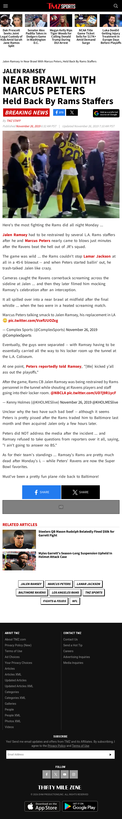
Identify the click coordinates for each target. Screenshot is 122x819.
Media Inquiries (73, 662)
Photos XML (13, 721)
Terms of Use (13, 651)
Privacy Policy (57, 745)
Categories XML (15, 697)
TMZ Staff (13, 121)
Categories (12, 692)
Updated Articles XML (19, 686)
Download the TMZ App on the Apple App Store (42, 806)
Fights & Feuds (54, 601)
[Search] (116, 6)
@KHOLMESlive (105, 402)
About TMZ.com (15, 639)
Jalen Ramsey (31, 584)
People (9, 709)
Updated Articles (15, 680)
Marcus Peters (59, 584)
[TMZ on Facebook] (46, 774)
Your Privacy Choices (18, 662)
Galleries (10, 703)
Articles (10, 668)
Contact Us (70, 639)
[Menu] (6, 6)
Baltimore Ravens (31, 592)
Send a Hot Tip (72, 645)
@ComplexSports (17, 335)
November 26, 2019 (28, 126)
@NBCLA (58, 392)
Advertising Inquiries (76, 657)
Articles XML (13, 674)
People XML (13, 715)
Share (41, 492)
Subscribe (110, 754)
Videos (9, 727)
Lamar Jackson (88, 584)
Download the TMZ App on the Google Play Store (80, 806)
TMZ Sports (93, 592)
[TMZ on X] (55, 774)
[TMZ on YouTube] (64, 774)
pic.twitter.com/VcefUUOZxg (33, 320)
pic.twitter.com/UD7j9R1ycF (91, 392)
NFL (74, 601)
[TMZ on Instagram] (73, 774)
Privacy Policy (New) (18, 645)
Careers (68, 651)
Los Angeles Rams (65, 592)
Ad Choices (12, 657)
